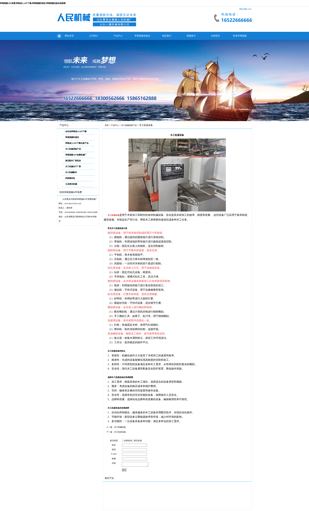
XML (250, 9)
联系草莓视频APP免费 (240, 37)
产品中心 (118, 36)
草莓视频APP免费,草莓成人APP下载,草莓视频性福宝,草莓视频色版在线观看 (33, 3)
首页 (107, 125)
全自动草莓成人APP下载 (76, 131)
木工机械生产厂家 (73, 166)
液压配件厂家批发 (73, 161)
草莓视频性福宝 (72, 137)
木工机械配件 (71, 172)
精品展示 (166, 36)
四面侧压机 (70, 178)
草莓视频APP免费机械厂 (76, 155)
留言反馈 (138, 440)
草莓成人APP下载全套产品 (76, 143)
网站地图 (243, 9)
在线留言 (215, 36)
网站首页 (69, 36)
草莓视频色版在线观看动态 (142, 37)
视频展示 (191, 36)
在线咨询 (128, 440)
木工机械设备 (120, 427)
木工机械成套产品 (73, 149)
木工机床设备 (120, 432)
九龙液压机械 (71, 184)
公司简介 (93, 36)
